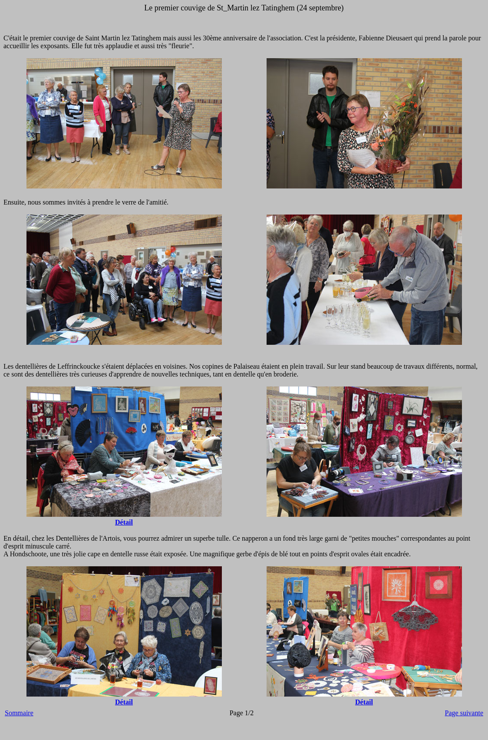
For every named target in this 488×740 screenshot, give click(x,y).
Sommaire (19, 713)
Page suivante (464, 713)
